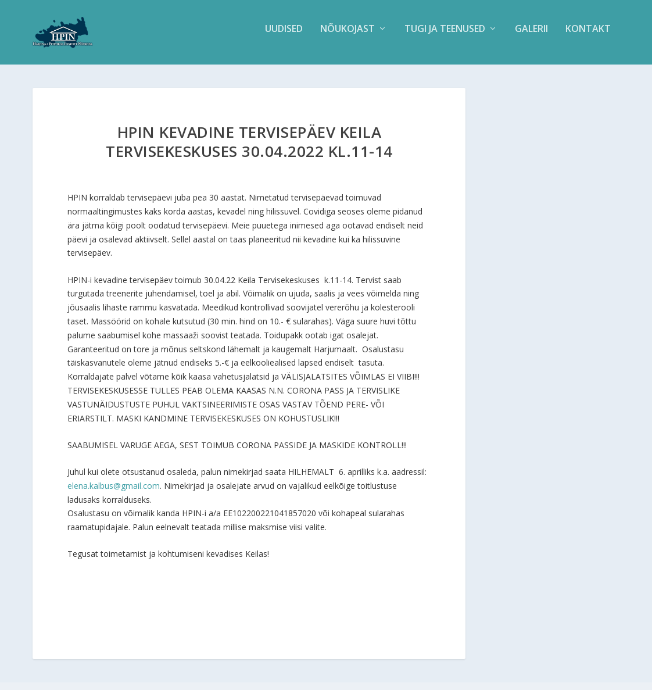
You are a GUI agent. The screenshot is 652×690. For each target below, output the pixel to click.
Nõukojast (347, 36)
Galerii (531, 36)
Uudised (284, 36)
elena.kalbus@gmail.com (113, 493)
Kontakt (588, 36)
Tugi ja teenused (444, 36)
